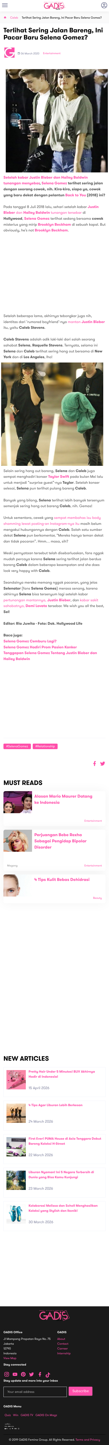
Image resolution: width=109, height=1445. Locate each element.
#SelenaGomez (17, 746)
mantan (86, 321)
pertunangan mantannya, (37, 600)
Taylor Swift (58, 476)
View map (9, 1358)
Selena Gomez (54, 183)
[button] (103, 764)
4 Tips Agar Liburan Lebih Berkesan (55, 1105)
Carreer (62, 1348)
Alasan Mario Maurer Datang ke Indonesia (63, 799)
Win (15, 1415)
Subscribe (80, 1391)
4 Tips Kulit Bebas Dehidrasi (62, 880)
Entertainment (52, 53)
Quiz (8, 1415)
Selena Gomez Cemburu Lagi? (29, 641)
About (61, 1339)
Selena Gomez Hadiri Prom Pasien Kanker (40, 647)
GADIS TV (27, 1415)
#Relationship (45, 746)
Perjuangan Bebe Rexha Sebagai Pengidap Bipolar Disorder (60, 841)
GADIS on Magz (46, 1415)
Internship (64, 1353)
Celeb (14, 17)
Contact (62, 1343)
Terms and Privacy (88, 1440)
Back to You (75, 195)
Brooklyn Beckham (54, 224)
